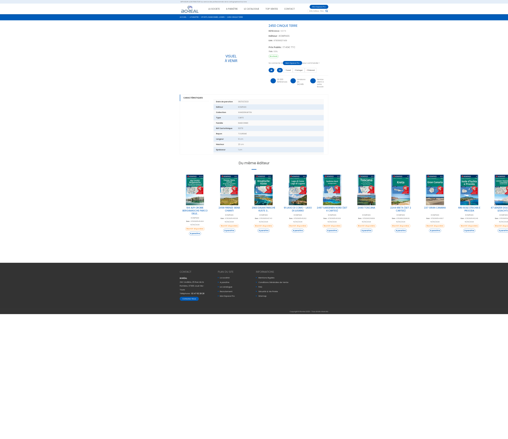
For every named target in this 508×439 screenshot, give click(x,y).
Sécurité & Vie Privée (268, 291)
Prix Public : (275, 47)
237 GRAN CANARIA (435, 207)
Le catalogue (226, 287)
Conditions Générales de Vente (273, 282)
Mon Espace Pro (319, 7)
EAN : (271, 40)
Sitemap (262, 296)
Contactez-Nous (189, 299)
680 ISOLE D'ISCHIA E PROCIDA (469, 209)
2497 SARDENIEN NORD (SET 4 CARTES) (332, 209)
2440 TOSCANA (366, 207)
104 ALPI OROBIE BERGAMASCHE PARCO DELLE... (195, 210)
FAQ (260, 287)
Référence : (274, 31)
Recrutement (226, 291)
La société (225, 277)
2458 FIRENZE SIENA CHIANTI (229, 209)
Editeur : (273, 35)
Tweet (288, 70)
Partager (299, 70)
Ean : (188, 221)
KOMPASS (284, 35)
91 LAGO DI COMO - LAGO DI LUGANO (298, 209)
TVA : (271, 51)
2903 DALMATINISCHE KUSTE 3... (263, 209)
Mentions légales (266, 277)
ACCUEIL (183, 17)
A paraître (224, 282)
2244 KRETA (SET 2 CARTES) (400, 209)
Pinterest (310, 70)
